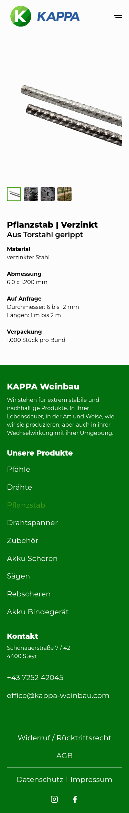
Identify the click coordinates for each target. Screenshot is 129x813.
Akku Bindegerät (38, 611)
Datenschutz (40, 779)
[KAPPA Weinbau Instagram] (54, 799)
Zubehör (22, 540)
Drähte (19, 486)
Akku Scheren (32, 558)
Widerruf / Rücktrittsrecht (64, 737)
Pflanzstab (26, 504)
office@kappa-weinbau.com (58, 695)
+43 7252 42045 (35, 677)
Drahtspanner (32, 522)
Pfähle (18, 469)
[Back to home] (45, 16)
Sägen (18, 575)
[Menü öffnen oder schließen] (118, 16)
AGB (64, 755)
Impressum (91, 779)
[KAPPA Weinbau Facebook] (75, 799)
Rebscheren (29, 593)
